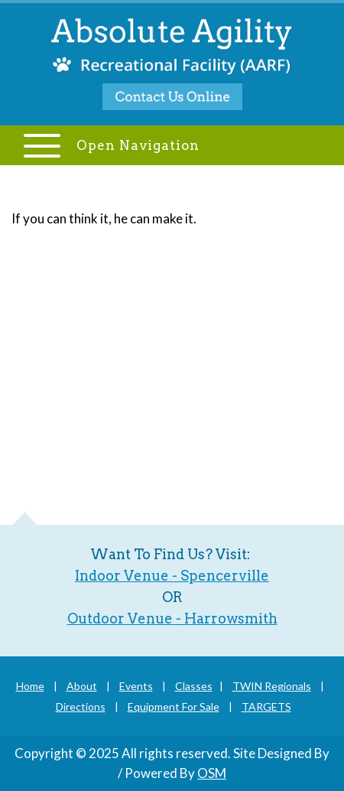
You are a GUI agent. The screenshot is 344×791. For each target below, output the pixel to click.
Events (136, 685)
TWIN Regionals (271, 685)
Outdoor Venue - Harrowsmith (172, 618)
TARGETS (266, 706)
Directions (80, 706)
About (82, 685)
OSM (211, 773)
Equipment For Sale (173, 706)
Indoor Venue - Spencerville (172, 576)
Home (30, 685)
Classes (194, 685)
